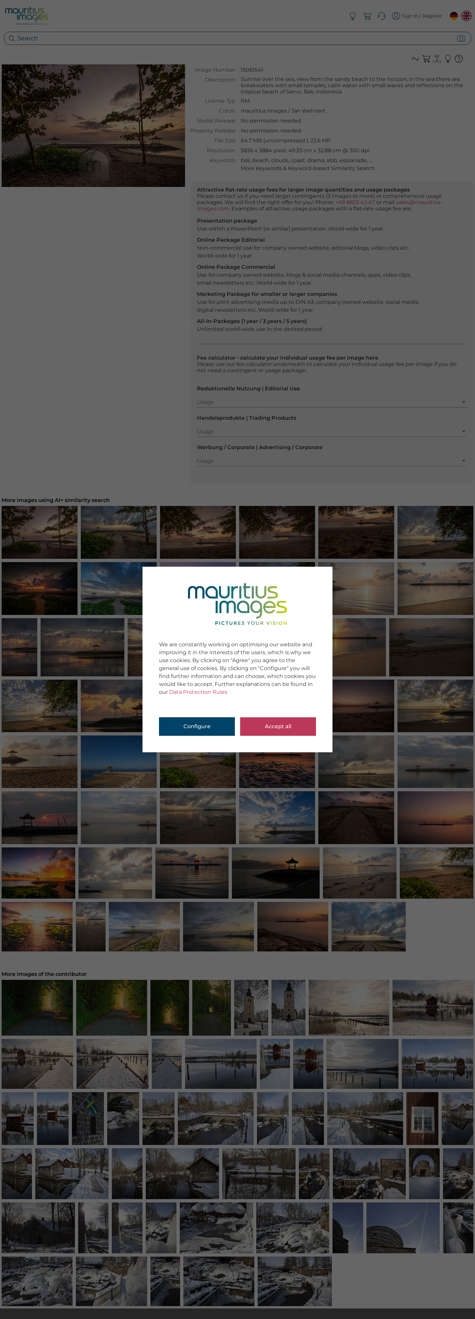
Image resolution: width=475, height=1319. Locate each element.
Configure (196, 726)
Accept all (278, 726)
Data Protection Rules (198, 692)
